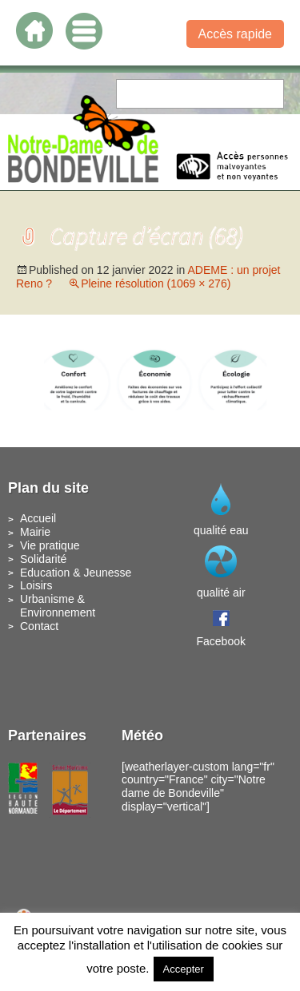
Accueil (38, 518)
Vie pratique (49, 545)
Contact (39, 626)
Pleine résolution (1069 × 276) (155, 283)
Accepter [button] (183, 969)
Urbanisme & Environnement (57, 606)
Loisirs (36, 585)
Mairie (35, 531)
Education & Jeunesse (75, 572)
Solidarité (43, 559)
